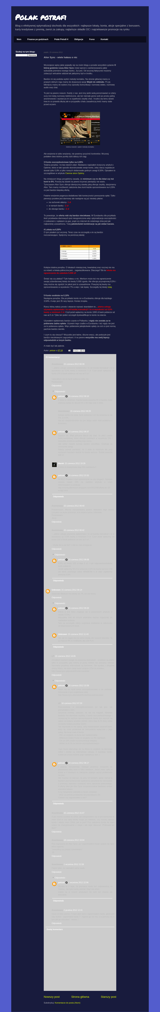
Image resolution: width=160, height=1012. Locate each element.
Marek (61, 463)
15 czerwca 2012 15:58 (78, 685)
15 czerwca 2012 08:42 (74, 530)
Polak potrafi (40, 17)
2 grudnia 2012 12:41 (73, 910)
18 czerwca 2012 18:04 (74, 840)
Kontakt (104, 39)
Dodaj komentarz (55, 929)
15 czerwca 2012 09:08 (78, 560)
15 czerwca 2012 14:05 (65, 656)
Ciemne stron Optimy (74, 173)
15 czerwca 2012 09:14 (71, 590)
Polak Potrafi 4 (61, 39)
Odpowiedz (57, 386)
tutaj (110, 287)
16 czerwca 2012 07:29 (71, 703)
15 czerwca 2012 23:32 (78, 475)
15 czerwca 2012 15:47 (74, 813)
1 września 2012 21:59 (74, 864)
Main (19, 39)
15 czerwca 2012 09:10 (78, 396)
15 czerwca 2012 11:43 (78, 634)
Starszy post (108, 996)
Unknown (56, 590)
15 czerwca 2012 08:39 (74, 364)
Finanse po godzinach (37, 39)
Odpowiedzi (60, 391)
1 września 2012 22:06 (78, 882)
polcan (53, 350)
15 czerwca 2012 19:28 (75, 463)
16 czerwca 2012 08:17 (78, 763)
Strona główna (80, 996)
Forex (92, 39)
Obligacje (78, 39)
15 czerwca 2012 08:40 (74, 506)
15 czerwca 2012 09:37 (78, 432)
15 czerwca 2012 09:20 (78, 608)
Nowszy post (52, 996)
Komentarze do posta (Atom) (67, 1003)
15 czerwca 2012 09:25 (80, 411)
